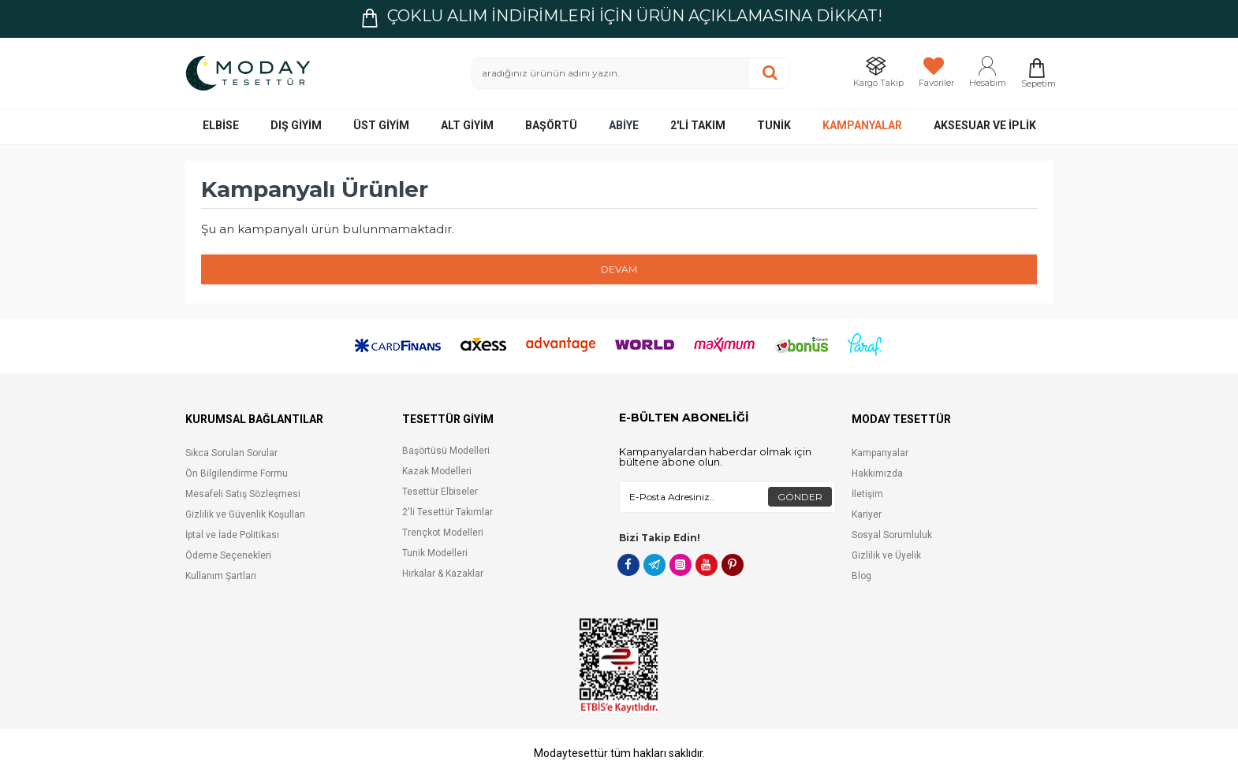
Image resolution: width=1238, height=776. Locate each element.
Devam (619, 269)
